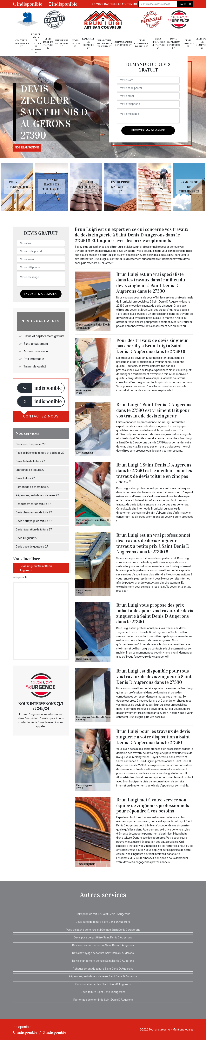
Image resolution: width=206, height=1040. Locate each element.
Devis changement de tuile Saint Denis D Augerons (103, 960)
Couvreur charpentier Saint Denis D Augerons (103, 984)
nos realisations (27, 147)
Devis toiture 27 (75, 43)
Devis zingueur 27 (188, 43)
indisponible (27, 4)
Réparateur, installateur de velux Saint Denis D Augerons (103, 976)
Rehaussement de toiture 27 (123, 43)
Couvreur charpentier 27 (21, 43)
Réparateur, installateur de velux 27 (104, 43)
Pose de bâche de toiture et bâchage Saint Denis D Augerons (103, 929)
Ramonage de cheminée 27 (88, 43)
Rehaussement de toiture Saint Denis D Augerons (103, 968)
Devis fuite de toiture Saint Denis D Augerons (103, 921)
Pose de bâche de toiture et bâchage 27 (36, 43)
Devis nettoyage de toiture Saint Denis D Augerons (103, 953)
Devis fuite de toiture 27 (48, 43)
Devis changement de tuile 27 (142, 43)
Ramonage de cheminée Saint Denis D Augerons (103, 999)
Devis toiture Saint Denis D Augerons (103, 991)
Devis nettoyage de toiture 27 (158, 43)
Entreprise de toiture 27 (61, 43)
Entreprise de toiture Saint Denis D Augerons (103, 914)
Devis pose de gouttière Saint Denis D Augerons (103, 937)
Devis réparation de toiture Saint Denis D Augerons (103, 945)
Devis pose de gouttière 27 (32, 546)
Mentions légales (183, 1029)
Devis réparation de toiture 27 (173, 43)
